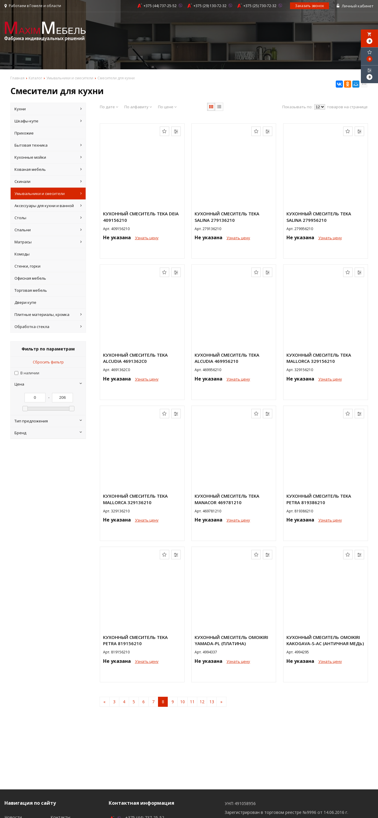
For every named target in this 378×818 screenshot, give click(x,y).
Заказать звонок (309, 5)
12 (202, 701)
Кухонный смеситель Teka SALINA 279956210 (318, 217)
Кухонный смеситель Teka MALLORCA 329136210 (135, 499)
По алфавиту (138, 106)
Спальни (48, 230)
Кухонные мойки (48, 157)
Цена (48, 384)
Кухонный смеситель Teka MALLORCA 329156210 (318, 358)
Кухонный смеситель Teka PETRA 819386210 (318, 499)
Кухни (48, 109)
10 (182, 701)
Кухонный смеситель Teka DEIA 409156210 (141, 217)
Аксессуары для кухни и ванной (48, 206)
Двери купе (25, 302)
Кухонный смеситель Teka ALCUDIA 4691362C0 (135, 358)
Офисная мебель (30, 278)
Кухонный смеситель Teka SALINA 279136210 (227, 217)
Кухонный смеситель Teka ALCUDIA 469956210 (227, 358)
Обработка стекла (48, 327)
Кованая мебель (48, 169)
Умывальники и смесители (48, 193)
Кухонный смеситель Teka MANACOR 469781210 (227, 499)
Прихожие (24, 133)
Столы (48, 218)
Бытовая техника (48, 145)
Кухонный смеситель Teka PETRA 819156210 (135, 640)
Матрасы (48, 242)
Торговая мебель (30, 290)
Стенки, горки (27, 266)
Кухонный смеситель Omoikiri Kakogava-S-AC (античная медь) (325, 640)
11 (192, 701)
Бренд (48, 432)
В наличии (29, 373)
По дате (109, 106)
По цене (167, 106)
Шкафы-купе (48, 121)
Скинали (48, 181)
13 (211, 701)
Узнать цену (147, 237)
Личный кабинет (355, 6)
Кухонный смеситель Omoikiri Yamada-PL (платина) (231, 640)
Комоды (22, 254)
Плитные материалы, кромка (48, 314)
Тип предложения (48, 421)
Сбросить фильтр (48, 362)
